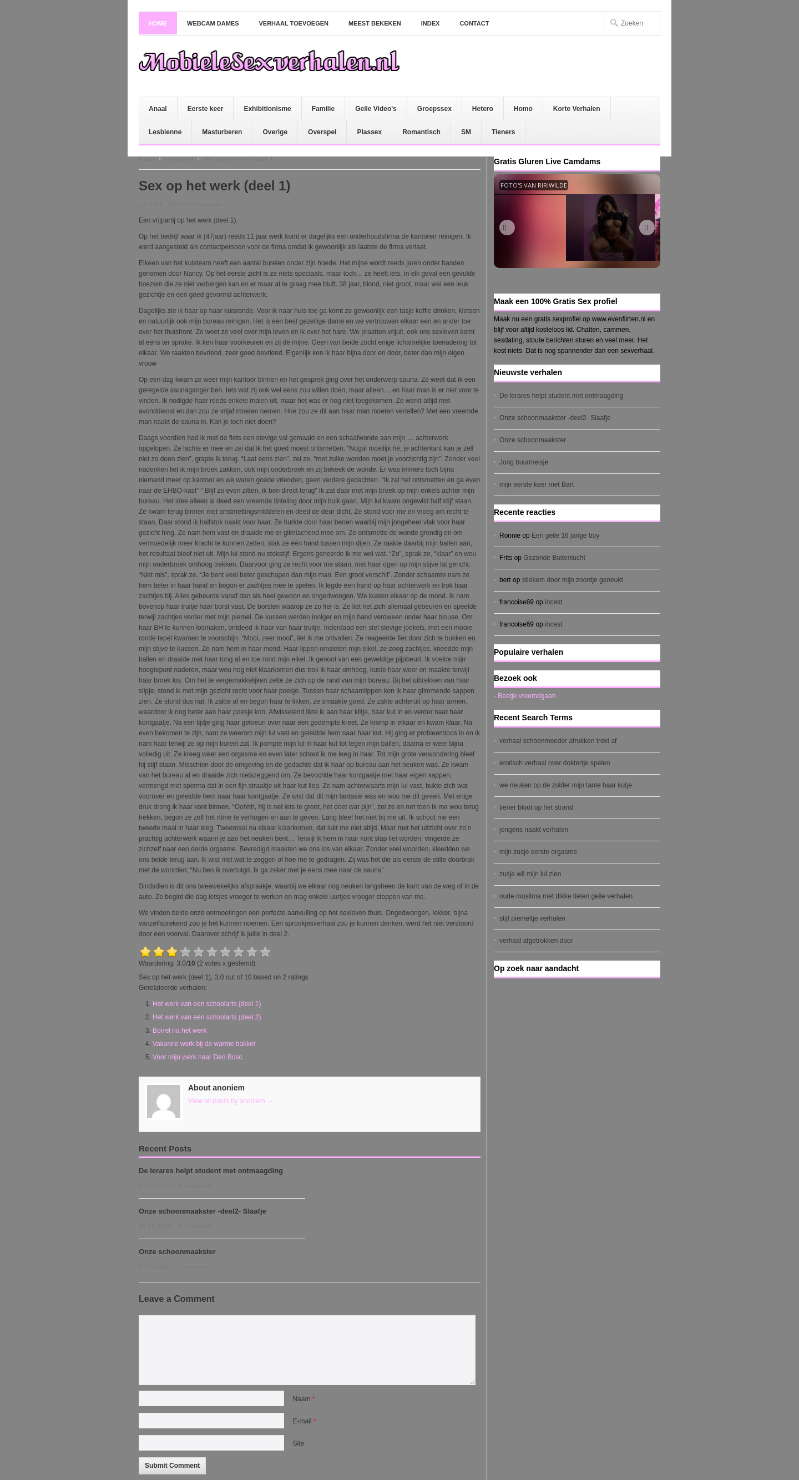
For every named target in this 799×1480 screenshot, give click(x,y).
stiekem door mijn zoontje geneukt (572, 580)
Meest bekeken (374, 23)
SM (466, 132)
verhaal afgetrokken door (536, 940)
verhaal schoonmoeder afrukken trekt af (557, 741)
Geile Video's (376, 109)
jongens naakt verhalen (533, 830)
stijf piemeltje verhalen (532, 918)
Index (430, 23)
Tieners (503, 132)
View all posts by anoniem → (231, 1101)
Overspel (322, 132)
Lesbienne (165, 132)
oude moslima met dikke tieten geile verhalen (566, 896)
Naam (303, 1399)
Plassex (369, 132)
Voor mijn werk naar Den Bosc (197, 1057)
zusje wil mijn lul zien (530, 874)
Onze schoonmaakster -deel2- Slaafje (202, 1211)
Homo (523, 109)
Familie (323, 109)
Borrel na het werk (179, 1030)
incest (553, 602)
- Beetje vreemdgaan (524, 696)
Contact (474, 23)
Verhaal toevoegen (294, 23)
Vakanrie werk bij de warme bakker (204, 1044)
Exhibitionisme (267, 109)
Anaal (158, 109)
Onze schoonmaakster (177, 1251)
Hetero (482, 109)
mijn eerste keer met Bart (536, 484)
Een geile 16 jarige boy (565, 535)
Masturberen (222, 132)
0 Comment (205, 204)
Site (298, 1443)
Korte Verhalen (576, 109)
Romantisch (421, 132)
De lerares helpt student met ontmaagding (211, 1170)
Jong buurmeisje (523, 462)
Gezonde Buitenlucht (554, 558)
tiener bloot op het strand (536, 807)
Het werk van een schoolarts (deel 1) (207, 1004)
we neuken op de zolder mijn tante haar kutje (565, 785)
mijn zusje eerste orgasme (538, 852)
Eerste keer (206, 109)
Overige (274, 132)
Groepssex (434, 109)
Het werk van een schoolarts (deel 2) (207, 1017)
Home (158, 23)
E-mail (304, 1421)
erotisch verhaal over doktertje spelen (554, 763)
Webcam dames (213, 23)
